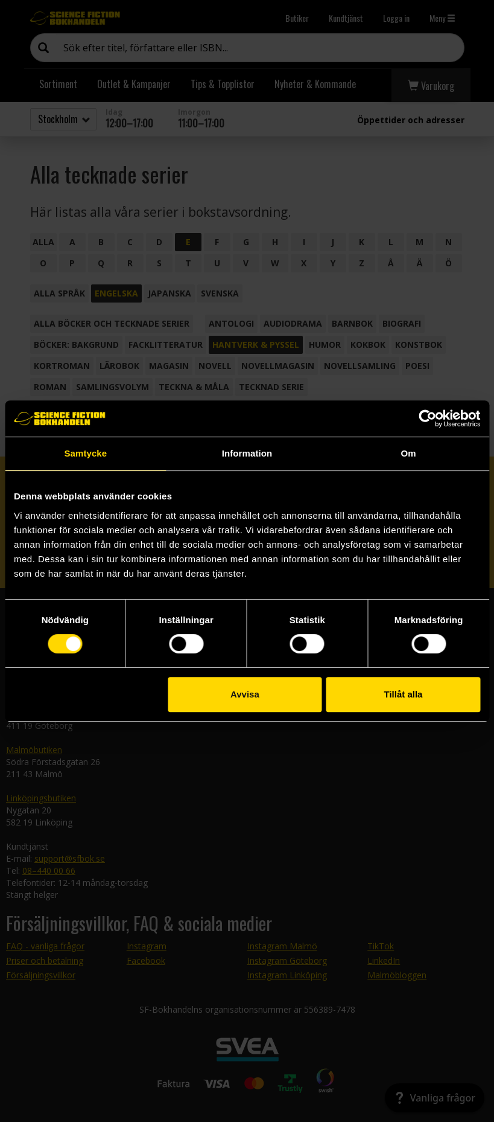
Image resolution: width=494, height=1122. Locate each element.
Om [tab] (408, 453)
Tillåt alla (403, 694)
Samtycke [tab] (85, 453)
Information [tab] (247, 453)
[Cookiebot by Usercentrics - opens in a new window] (427, 418)
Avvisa (244, 694)
